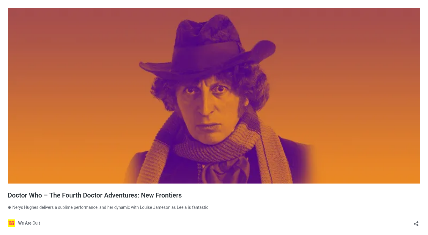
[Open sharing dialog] (416, 221)
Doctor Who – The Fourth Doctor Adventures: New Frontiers (95, 195)
